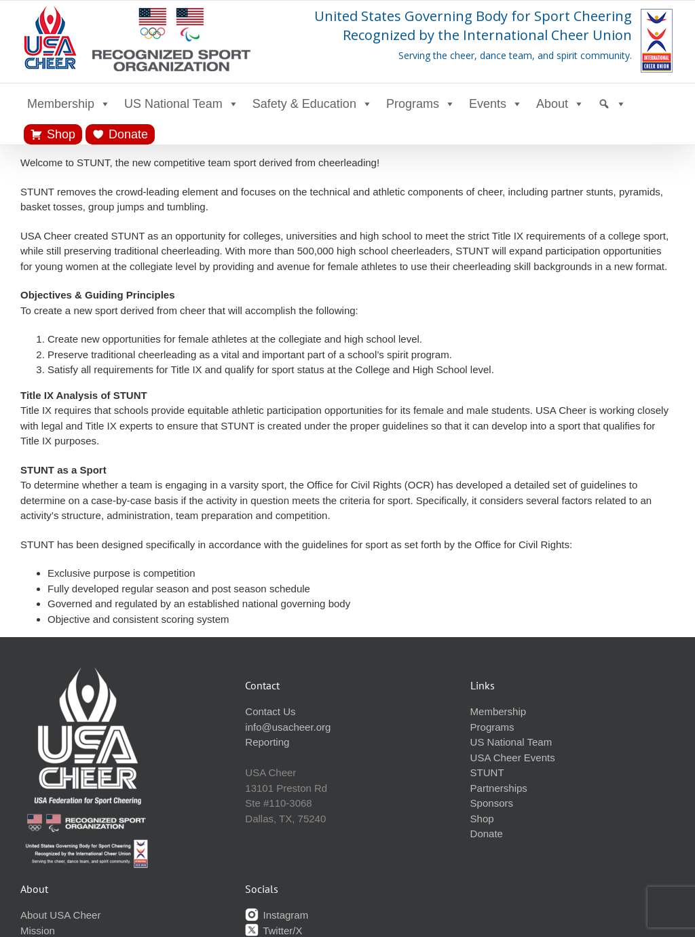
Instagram (276, 915)
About (560, 103)
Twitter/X (273, 930)
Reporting (267, 742)
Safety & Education (312, 103)
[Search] (612, 103)
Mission (37, 930)
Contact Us (270, 711)
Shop (61, 134)
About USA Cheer (60, 915)
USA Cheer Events (512, 757)
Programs (420, 103)
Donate (128, 134)
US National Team (181, 103)
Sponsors (491, 803)
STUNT (487, 772)
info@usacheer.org (288, 727)
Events (496, 103)
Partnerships (498, 788)
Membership (69, 103)
